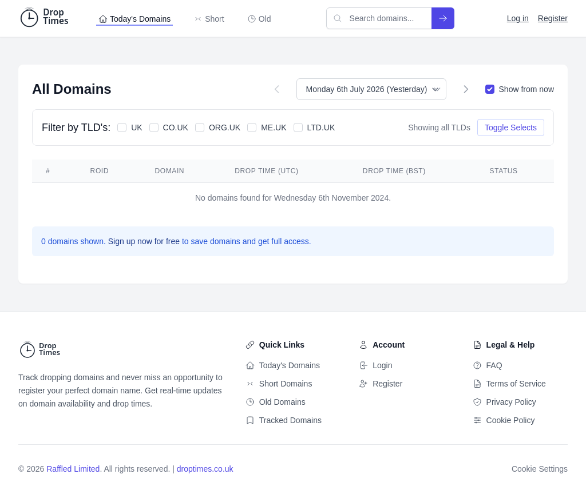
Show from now (526, 89)
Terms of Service (509, 383)
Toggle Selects (511, 127)
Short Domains (279, 383)
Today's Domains (134, 18)
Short (208, 18)
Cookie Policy (504, 420)
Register (553, 18)
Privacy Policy (504, 402)
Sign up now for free (145, 241)
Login (375, 365)
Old (259, 18)
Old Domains (276, 402)
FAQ (487, 365)
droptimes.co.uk (205, 468)
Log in (518, 18)
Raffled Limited (73, 468)
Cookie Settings (540, 468)
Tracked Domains (284, 420)
